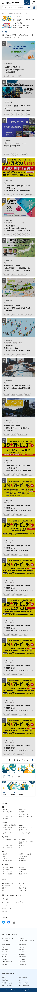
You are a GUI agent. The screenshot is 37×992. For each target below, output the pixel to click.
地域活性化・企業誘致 (9, 825)
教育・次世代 (7, 869)
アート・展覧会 (7, 874)
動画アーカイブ (6, 888)
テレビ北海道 (5, 954)
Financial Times (22, 944)
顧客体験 (5, 818)
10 (27, 760)
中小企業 (21, 858)
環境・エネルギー (8, 827)
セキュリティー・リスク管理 (26, 842)
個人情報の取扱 (23, 977)
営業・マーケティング (25, 816)
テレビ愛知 (21, 952)
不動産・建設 (23, 856)
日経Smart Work (6, 944)
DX (4, 841)
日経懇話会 (4, 964)
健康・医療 (22, 869)
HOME (3, 13)
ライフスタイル (7, 871)
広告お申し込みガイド (24, 983)
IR (3, 814)
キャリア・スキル (8, 867)
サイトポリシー (6, 905)
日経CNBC (4, 959)
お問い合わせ (6, 899)
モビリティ (22, 847)
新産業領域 (22, 860)
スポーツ (21, 871)
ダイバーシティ (7, 833)
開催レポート (22, 888)
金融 (4, 856)
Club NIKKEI (5, 940)
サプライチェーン (8, 847)
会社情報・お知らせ (7, 983)
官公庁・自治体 (7, 860)
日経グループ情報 (23, 980)
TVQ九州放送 (21, 954)
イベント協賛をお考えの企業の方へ (12, 902)
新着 (19, 886)
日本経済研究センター (7, 961)
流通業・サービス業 (25, 854)
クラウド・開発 (7, 845)
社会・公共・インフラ (25, 827)
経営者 (5, 809)
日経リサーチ (5, 949)
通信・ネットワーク (25, 845)
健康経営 (21, 812)
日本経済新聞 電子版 (24, 986)
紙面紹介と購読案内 (7, 986)
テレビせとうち (6, 956)
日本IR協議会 (21, 961)
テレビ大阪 (4, 952)
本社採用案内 (5, 980)
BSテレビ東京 (22, 956)
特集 (3, 890)
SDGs (21, 825)
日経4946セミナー (23, 938)
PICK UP (21, 883)
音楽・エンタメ (23, 874)
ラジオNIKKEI (21, 959)
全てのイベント (23, 890)
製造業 (5, 854)
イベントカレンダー (8, 883)
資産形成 (21, 867)
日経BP (4, 947)
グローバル (6, 829)
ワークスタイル (7, 812)
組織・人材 (22, 809)
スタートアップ (23, 814)
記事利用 (4, 977)
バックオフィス (7, 816)
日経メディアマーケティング (25, 947)
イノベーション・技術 (9, 839)
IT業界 (5, 858)
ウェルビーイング (24, 833)
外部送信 (4, 911)
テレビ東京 (21, 949)
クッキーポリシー (7, 908)
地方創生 (11, 13)
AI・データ (22, 839)
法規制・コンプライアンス (26, 830)
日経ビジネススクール (7, 938)
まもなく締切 (6, 886)
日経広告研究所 (22, 964)
